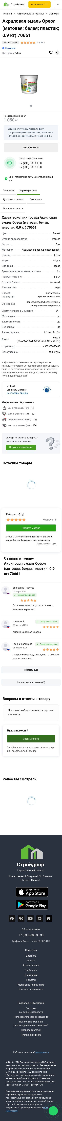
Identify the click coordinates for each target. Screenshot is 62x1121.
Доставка (31, 955)
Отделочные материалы (30, 13)
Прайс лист (31, 970)
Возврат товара (31, 965)
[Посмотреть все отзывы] (31, 682)
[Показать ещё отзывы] (31, 669)
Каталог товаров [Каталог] (37, 4)
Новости (31, 980)
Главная (7, 13)
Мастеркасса (42, 1052)
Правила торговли (31, 1030)
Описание (8, 190)
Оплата (31, 960)
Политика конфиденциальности (31, 1010)
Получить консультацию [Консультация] (20, 447)
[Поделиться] (57, 52)
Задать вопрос (31, 738)
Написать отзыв (31, 527)
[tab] (31, 106)
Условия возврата (13, 208)
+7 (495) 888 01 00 (30, 163)
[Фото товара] (31, 84)
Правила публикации (46, 544)
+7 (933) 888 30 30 (30, 167)
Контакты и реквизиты (31, 989)
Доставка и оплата (13, 199)
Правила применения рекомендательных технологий (31, 1023)
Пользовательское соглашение (31, 1017)
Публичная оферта (31, 1034)
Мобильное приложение (31, 984)
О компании (31, 975)
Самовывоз (35, 199)
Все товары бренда (17, 393)
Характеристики (28, 190)
